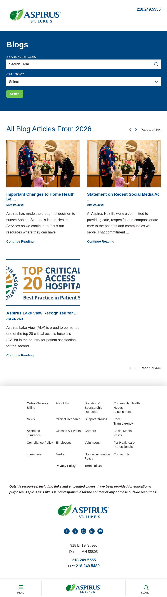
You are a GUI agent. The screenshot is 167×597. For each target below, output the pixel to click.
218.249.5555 (149, 9)
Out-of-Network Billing (37, 408)
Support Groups (96, 421)
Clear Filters (151, 106)
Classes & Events (68, 433)
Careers (90, 433)
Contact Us (121, 456)
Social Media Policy (123, 435)
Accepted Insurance (34, 435)
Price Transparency (123, 423)
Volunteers (92, 445)
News (31, 421)
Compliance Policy (40, 445)
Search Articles (21, 56)
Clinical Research (68, 421)
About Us (62, 405)
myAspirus (34, 456)
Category (15, 74)
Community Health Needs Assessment (127, 410)
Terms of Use (94, 468)
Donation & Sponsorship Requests (93, 410)
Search (146, 587)
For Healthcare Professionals (124, 447)
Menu (20, 587)
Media (60, 456)
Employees (64, 445)
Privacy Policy (65, 468)
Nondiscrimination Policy (97, 459)
